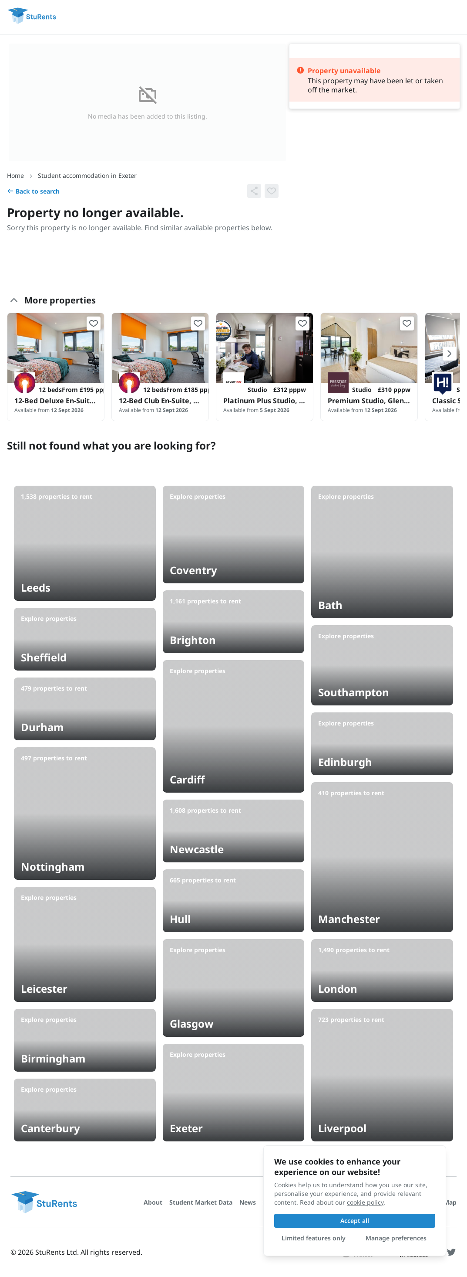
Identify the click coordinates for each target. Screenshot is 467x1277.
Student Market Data (200, 1202)
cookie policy (365, 1202)
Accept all (354, 1220)
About (153, 1202)
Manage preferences (396, 1238)
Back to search (33, 191)
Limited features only (314, 1238)
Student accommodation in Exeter (87, 175)
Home (15, 175)
